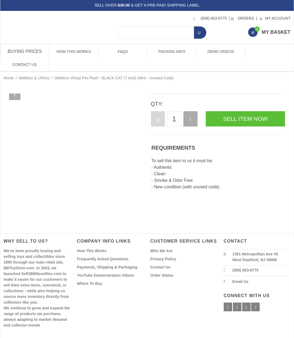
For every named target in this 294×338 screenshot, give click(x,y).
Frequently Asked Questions (102, 246)
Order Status (162, 262)
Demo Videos (220, 51)
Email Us (240, 268)
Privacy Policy (163, 246)
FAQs (122, 51)
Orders (243, 18)
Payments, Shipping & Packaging (107, 254)
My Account (275, 18)
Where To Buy (89, 270)
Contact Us (269, 51)
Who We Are (161, 238)
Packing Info (171, 51)
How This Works (73, 51)
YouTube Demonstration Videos (105, 262)
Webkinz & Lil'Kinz (34, 65)
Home (9, 65)
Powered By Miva (89, 333)
